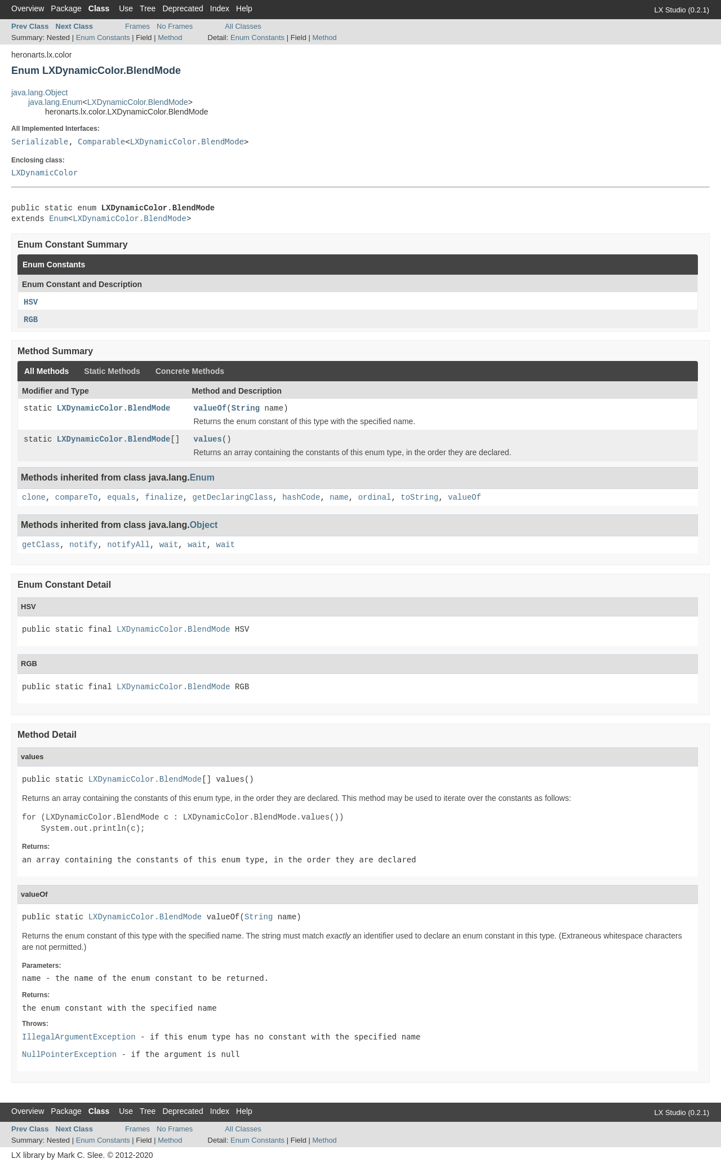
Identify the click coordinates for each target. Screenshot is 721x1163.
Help (244, 8)
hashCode (301, 497)
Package (66, 8)
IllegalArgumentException (79, 1037)
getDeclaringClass (233, 497)
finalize (164, 497)
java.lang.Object (39, 92)
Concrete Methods (189, 371)
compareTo (76, 497)
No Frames (175, 26)
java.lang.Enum (55, 102)
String (246, 408)
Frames (137, 26)
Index (219, 8)
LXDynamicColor (44, 172)
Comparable (101, 141)
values (208, 439)
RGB (31, 319)
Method (170, 37)
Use (126, 8)
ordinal (374, 497)
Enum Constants (103, 37)
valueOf (210, 408)
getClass (41, 544)
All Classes (243, 26)
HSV (31, 302)
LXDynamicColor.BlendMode (137, 102)
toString (419, 497)
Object (204, 525)
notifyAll (128, 544)
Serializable (39, 141)
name (339, 497)
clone (34, 497)
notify (83, 544)
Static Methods (112, 371)
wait (169, 544)
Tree (147, 8)
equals (121, 497)
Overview (27, 8)
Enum (58, 218)
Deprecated (182, 8)
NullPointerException (69, 1054)
